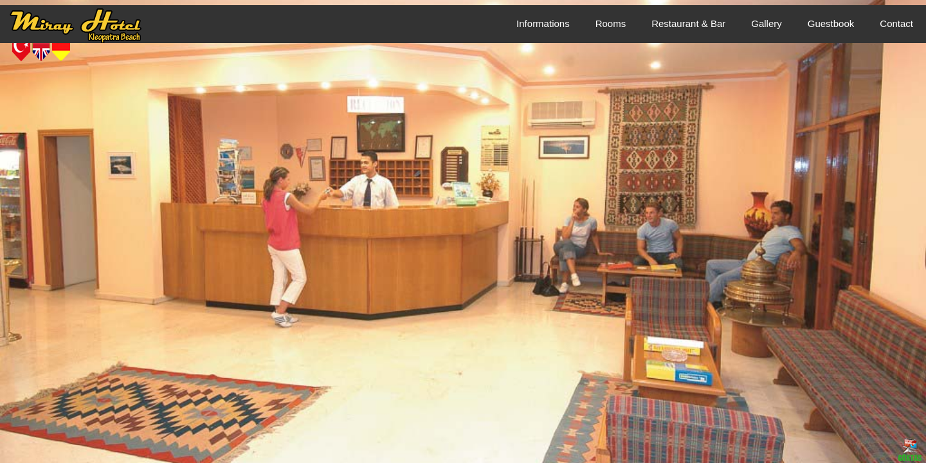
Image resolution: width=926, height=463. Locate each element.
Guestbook (831, 23)
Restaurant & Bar (688, 23)
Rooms (610, 23)
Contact (896, 23)
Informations (543, 23)
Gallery (766, 23)
